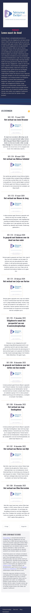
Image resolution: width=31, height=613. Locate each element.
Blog (21, 609)
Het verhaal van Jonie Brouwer (16, 119)
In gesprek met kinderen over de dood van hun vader (16, 238)
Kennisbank (6, 612)
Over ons (15, 609)
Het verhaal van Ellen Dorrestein (16, 488)
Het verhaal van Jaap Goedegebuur (16, 408)
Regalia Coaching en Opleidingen (14, 567)
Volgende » (24, 526)
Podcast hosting (7, 609)
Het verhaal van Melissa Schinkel (16, 158)
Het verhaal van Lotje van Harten (16, 281)
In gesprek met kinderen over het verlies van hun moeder (16, 366)
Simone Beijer (6, 538)
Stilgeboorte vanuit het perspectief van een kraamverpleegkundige (16, 323)
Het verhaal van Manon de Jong (16, 198)
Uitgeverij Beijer (7, 565)
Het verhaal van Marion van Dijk (16, 448)
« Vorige (6, 526)
